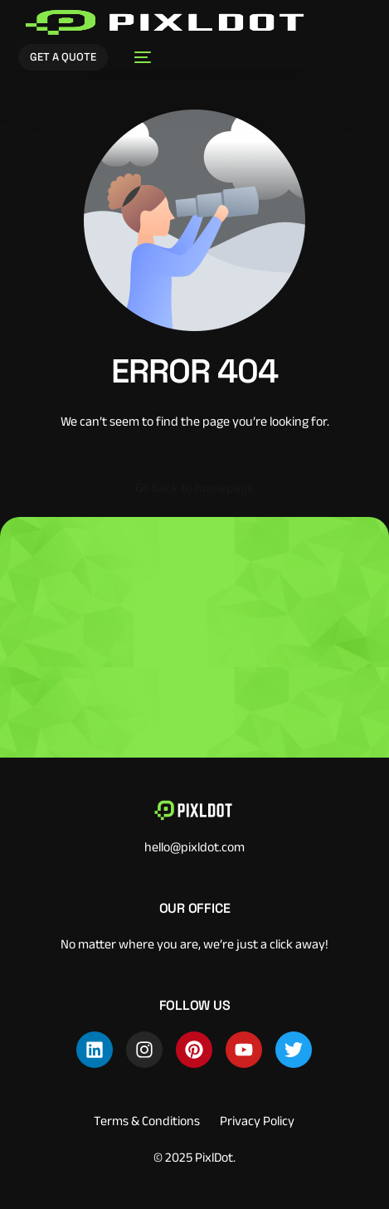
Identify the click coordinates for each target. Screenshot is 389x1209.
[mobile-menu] (137, 57)
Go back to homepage (194, 487)
